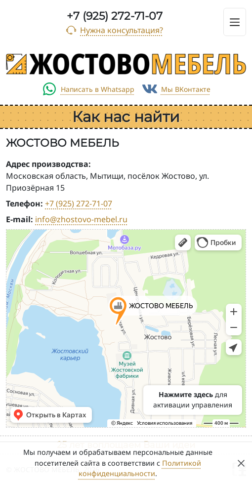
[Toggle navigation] (234, 22)
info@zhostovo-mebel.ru (81, 219)
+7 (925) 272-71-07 (115, 16)
